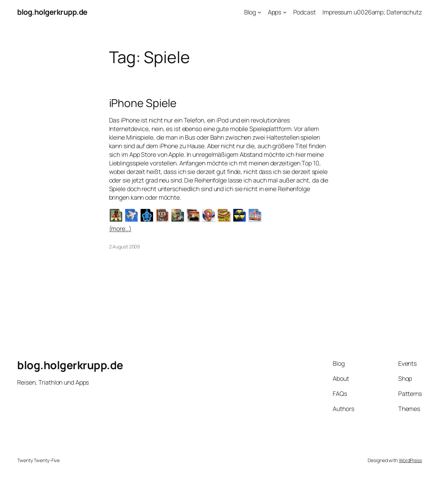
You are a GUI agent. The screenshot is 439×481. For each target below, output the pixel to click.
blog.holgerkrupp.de (52, 12)
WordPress (410, 460)
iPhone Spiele (143, 103)
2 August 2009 (124, 246)
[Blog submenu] (259, 12)
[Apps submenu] (285, 12)
